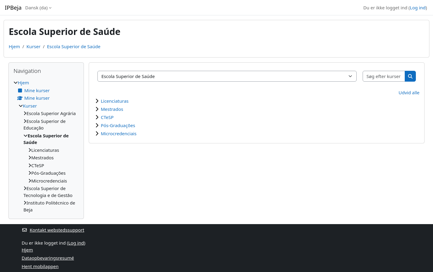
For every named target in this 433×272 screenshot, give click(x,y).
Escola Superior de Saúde (73, 46)
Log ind (417, 8)
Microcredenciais (119, 133)
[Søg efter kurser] (384, 76)
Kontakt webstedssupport (53, 230)
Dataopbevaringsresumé (48, 258)
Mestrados (112, 109)
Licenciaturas (114, 101)
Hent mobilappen (40, 266)
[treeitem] (46, 146)
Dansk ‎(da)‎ (36, 8)
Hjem (14, 46)
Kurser (33, 46)
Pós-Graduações (118, 125)
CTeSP (107, 117)
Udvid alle (409, 92)
